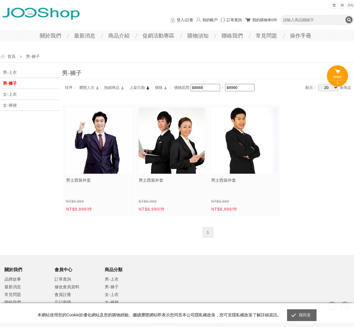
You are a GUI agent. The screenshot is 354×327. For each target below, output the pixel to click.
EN (350, 5)
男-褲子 (10, 83)
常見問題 (266, 36)
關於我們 (50, 36)
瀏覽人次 (86, 87)
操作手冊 (300, 36)
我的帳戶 (210, 20)
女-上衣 (10, 94)
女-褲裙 (10, 105)
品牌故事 (12, 279)
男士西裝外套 (78, 180)
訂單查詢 (234, 20)
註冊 (189, 20)
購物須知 (198, 36)
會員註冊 (63, 294)
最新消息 (84, 36)
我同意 (305, 315)
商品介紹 (119, 36)
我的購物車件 (264, 20)
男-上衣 (10, 72)
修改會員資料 (67, 286)
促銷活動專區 (158, 36)
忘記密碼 (63, 302)
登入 (180, 20)
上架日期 (137, 87)
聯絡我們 (232, 36)
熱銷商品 (111, 87)
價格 (159, 87)
